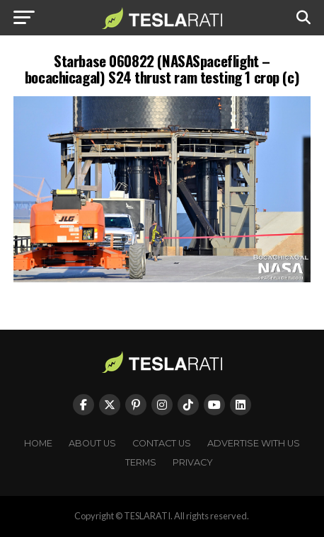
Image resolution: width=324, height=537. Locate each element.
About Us (92, 443)
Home (38, 443)
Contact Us (161, 443)
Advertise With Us (253, 443)
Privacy (193, 462)
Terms (140, 462)
